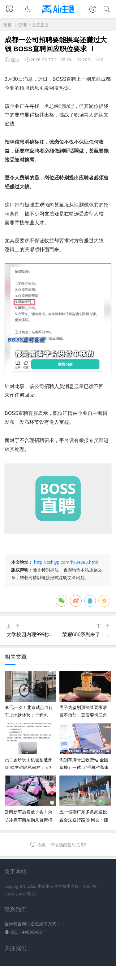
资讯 (22, 25)
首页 (7, 25)
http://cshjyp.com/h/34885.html (66, 562)
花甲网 (56, 886)
